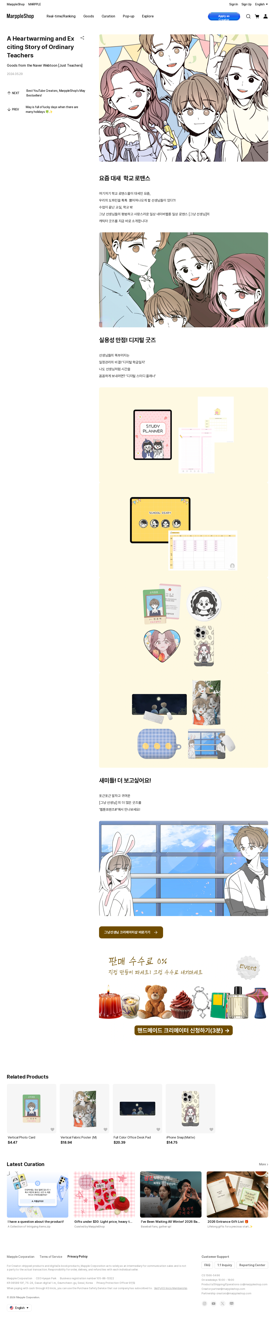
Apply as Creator (224, 17)
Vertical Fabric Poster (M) (79, 1137)
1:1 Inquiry (224, 1265)
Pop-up (128, 16)
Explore (148, 16)
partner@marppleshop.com (228, 1288)
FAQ (207, 1265)
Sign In (233, 4)
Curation (108, 16)
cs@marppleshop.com (253, 1284)
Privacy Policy (77, 1256)
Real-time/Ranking (61, 16)
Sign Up (246, 4)
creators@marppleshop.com (233, 1293)
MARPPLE (34, 4)
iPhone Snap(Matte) (181, 1137)
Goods (88, 16)
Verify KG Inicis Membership (171, 1288)
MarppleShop (16, 4)
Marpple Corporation (20, 1256)
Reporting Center (252, 1265)
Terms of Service (51, 1256)
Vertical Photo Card (21, 1137)
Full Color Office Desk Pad (132, 1137)
